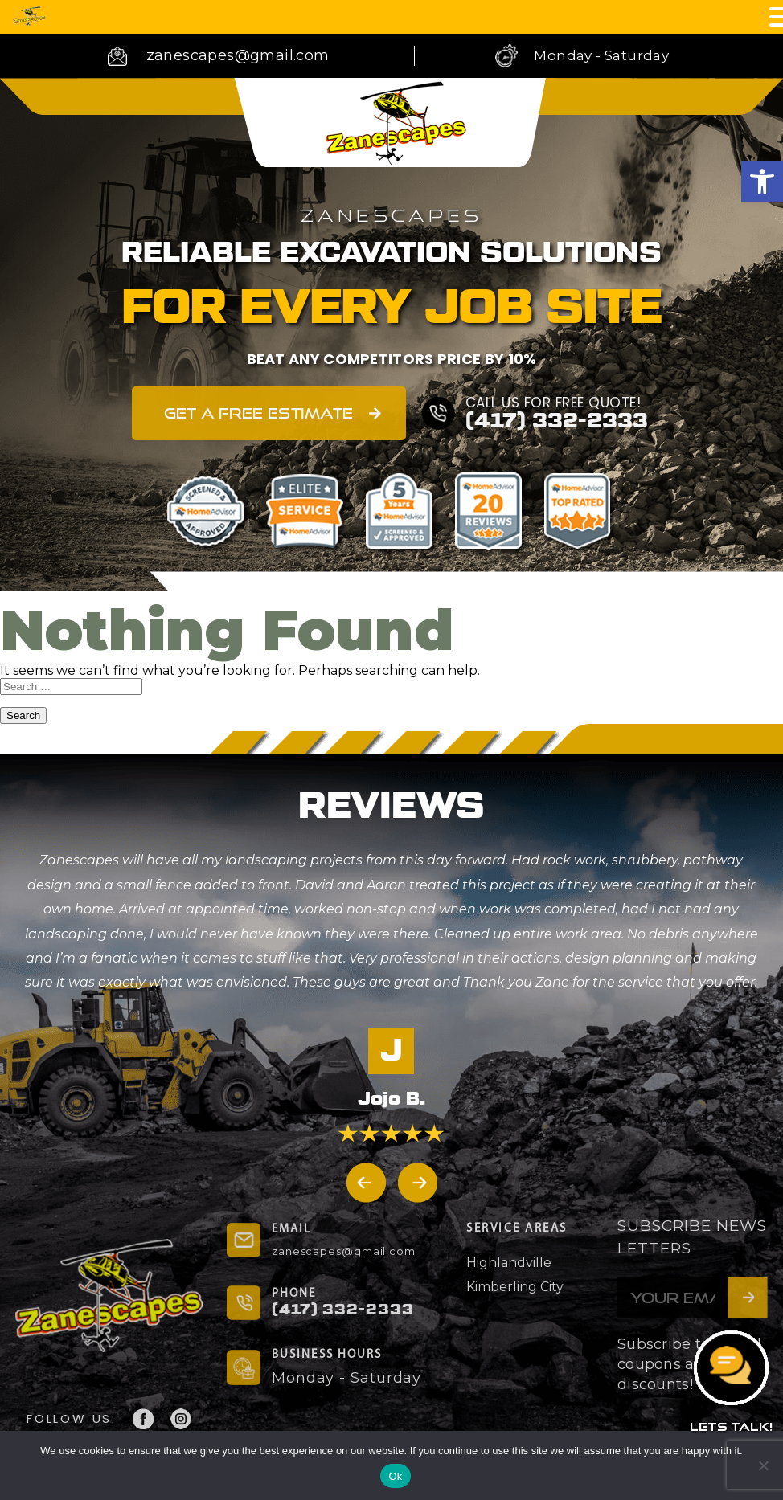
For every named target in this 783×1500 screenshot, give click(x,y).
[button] (762, 181)
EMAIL (292, 1230)
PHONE (294, 1294)
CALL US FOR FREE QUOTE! (553, 402)
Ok (395, 1476)
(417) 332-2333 (556, 421)
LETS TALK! (731, 1426)
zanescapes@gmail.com (238, 55)
